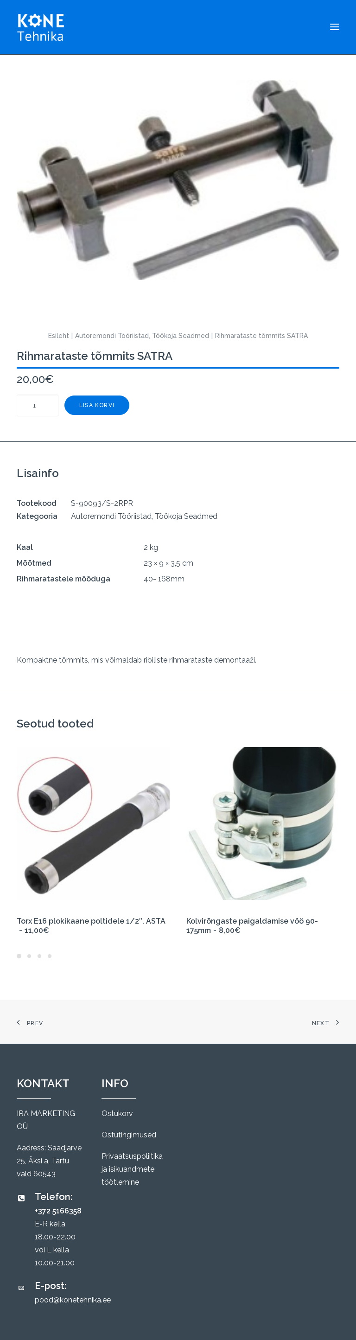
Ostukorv (117, 1113)
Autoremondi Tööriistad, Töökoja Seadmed (142, 335)
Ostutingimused (129, 1134)
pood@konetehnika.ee (73, 1299)
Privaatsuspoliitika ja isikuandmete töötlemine (132, 1169)
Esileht (58, 335)
